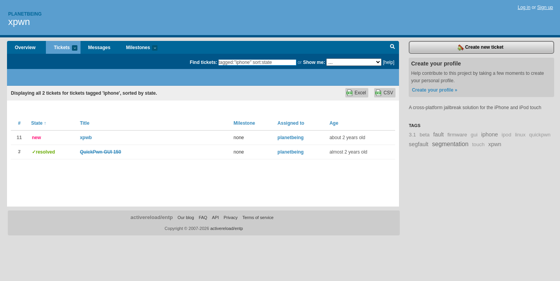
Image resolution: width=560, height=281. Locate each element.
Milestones (138, 48)
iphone (489, 134)
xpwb (86, 137)
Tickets (61, 48)
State (38, 123)
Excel (360, 92)
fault (438, 134)
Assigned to (291, 123)
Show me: (314, 62)
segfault (418, 144)
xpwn (19, 21)
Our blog (185, 217)
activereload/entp (152, 217)
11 (19, 137)
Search (392, 47)
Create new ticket (481, 47)
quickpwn (540, 135)
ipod (506, 135)
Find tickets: (203, 62)
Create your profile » (434, 90)
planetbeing (291, 137)
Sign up (545, 7)
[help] (388, 62)
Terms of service (257, 217)
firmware (457, 135)
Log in (524, 7)
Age (333, 123)
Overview (25, 47)
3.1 (412, 135)
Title (84, 123)
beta (425, 135)
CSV (388, 92)
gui (474, 135)
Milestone (244, 123)
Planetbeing (25, 14)
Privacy (231, 217)
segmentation (450, 144)
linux (520, 135)
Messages (99, 47)
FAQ (203, 217)
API (215, 217)
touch (478, 144)
